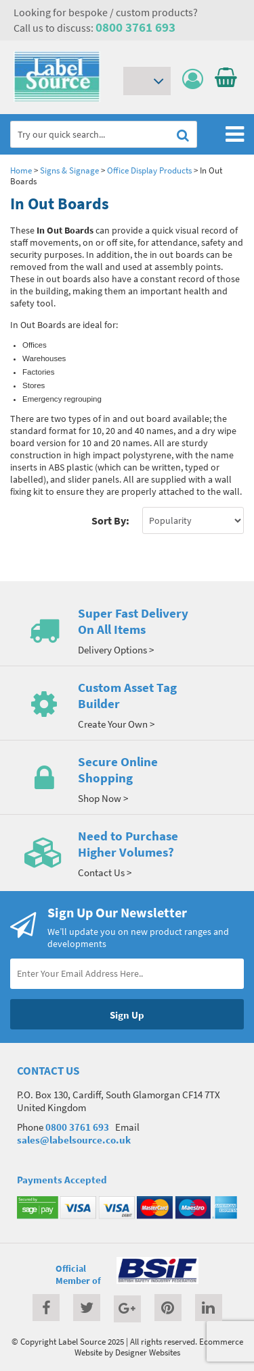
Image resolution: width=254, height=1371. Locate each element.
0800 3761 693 (135, 27)
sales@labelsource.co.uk (74, 1139)
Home (21, 170)
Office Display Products (149, 170)
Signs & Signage (69, 170)
